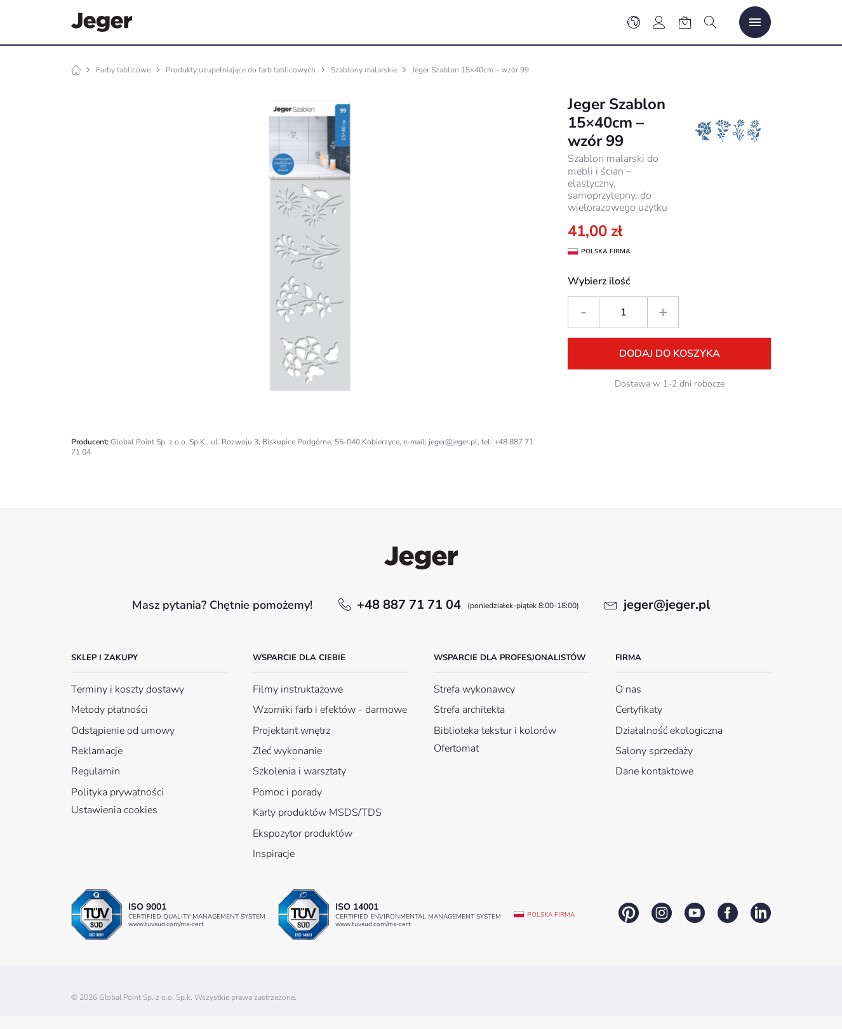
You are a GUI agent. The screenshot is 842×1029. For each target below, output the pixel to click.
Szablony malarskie (364, 70)
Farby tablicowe (123, 70)
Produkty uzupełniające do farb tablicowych (241, 70)
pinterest (628, 913)
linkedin (761, 913)
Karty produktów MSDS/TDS (317, 813)
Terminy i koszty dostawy (127, 689)
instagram (662, 913)
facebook (728, 913)
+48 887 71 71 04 (468, 604)
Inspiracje (274, 854)
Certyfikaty (638, 710)
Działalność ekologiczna (669, 731)
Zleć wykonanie (287, 751)
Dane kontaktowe (654, 771)
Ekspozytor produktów (302, 833)
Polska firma (551, 914)
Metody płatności (109, 710)
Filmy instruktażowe (298, 689)
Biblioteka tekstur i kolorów (495, 731)
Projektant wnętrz (291, 731)
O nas (628, 689)
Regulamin (95, 771)
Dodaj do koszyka (669, 354)
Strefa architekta (469, 710)
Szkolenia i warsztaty (299, 771)
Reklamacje (97, 751)
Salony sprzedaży (654, 751)
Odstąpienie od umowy (123, 731)
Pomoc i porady (287, 792)
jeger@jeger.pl (667, 604)
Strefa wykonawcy (474, 689)
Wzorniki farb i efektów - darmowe (330, 710)
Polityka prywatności (117, 792)
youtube (695, 913)
